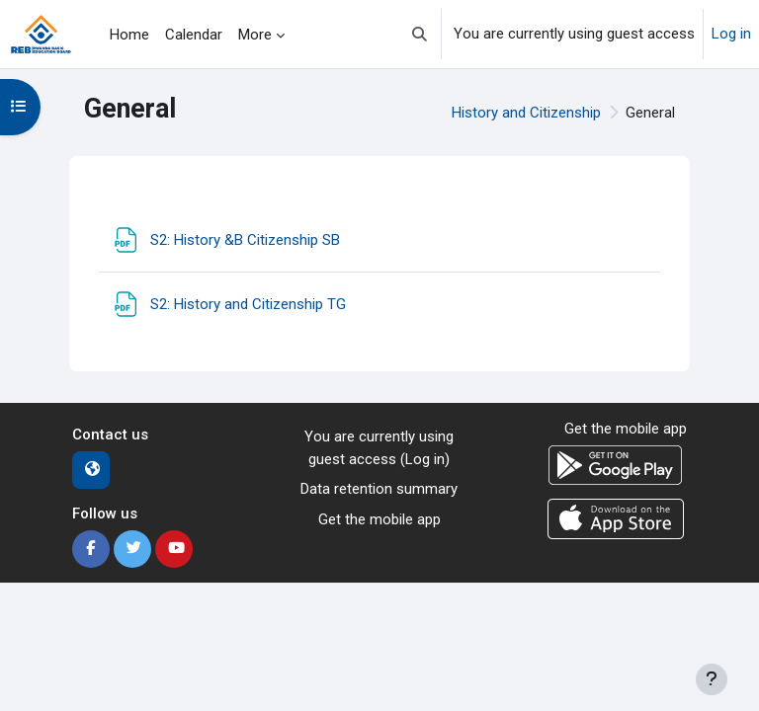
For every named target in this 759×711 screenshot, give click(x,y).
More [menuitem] (255, 34)
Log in (731, 33)
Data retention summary (379, 489)
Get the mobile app (379, 519)
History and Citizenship (526, 112)
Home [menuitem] (129, 34)
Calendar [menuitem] (193, 34)
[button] (419, 34)
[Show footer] (711, 679)
